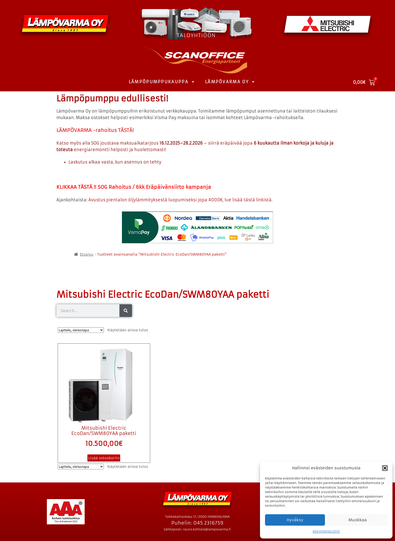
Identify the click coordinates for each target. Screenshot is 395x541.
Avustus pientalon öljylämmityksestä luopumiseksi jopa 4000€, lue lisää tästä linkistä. (180, 199)
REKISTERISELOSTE (326, 531)
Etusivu (86, 254)
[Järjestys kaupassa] (81, 330)
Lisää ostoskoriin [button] (103, 458)
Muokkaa (357, 520)
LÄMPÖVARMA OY (230, 81)
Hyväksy (295, 520)
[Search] (125, 310)
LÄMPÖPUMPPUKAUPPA (162, 81)
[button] (384, 468)
